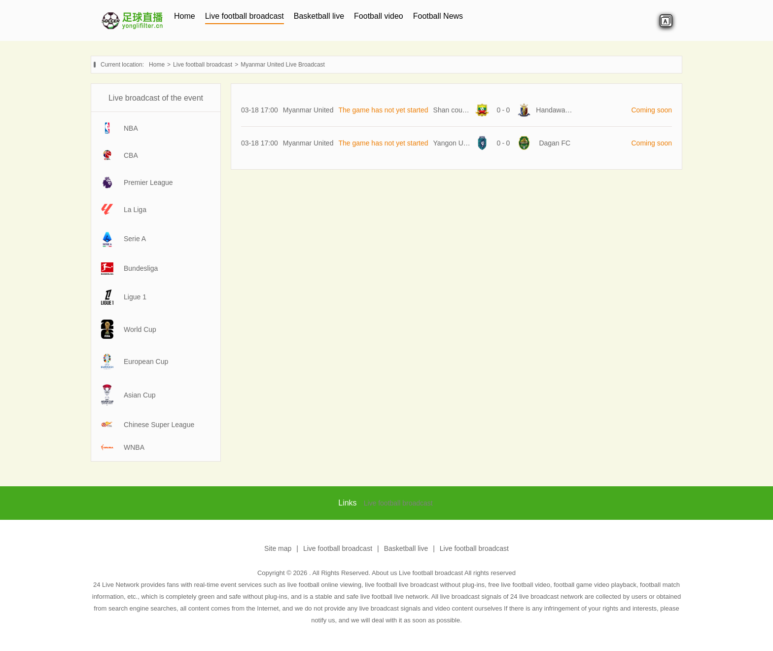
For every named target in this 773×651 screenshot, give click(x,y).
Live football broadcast (244, 16)
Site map (277, 548)
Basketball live (319, 16)
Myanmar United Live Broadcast (283, 64)
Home (184, 16)
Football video (378, 16)
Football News (438, 16)
